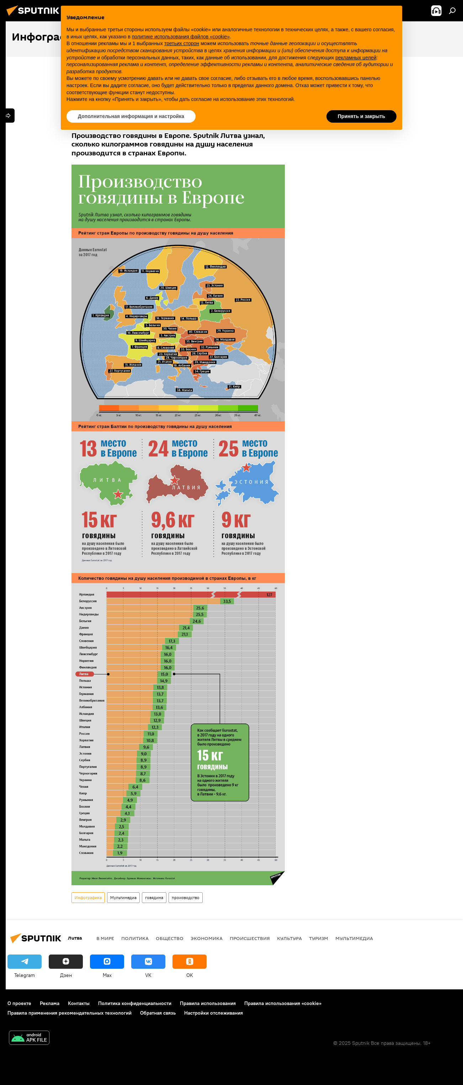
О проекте (19, 1003)
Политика (135, 938)
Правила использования (208, 1003)
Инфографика (88, 897)
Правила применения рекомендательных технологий (69, 1013)
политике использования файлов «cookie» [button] (181, 36)
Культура (289, 938)
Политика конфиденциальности (134, 1003)
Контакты (79, 1003)
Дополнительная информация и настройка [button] (131, 116)
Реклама (49, 1003)
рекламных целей (355, 57)
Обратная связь (158, 1013)
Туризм (318, 938)
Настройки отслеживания (213, 1013)
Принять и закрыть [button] (361, 116)
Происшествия (250, 938)
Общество (169, 938)
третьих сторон (181, 43)
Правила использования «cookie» (282, 1003)
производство (185, 897)
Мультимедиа (123, 897)
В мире (105, 938)
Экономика (207, 938)
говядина (154, 897)
